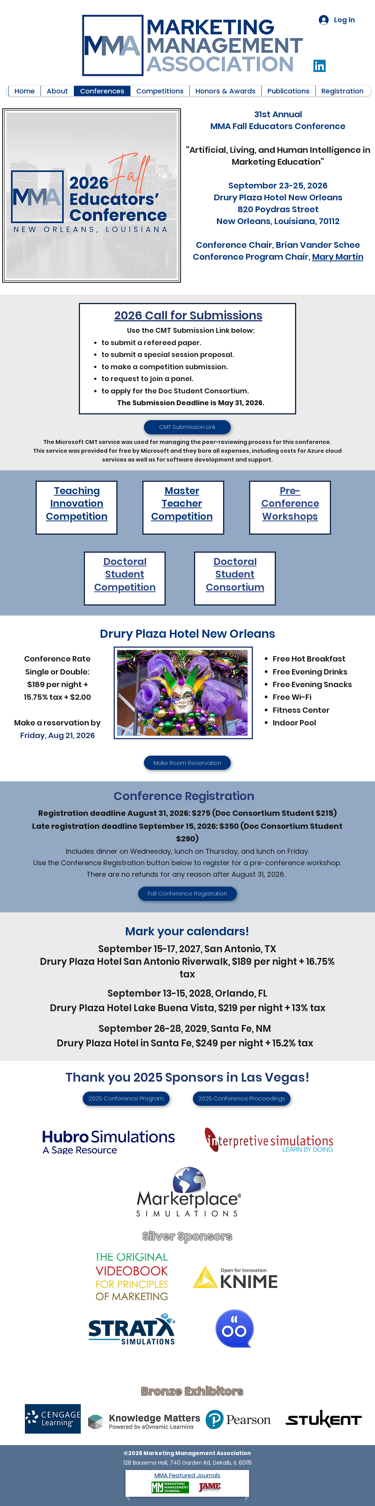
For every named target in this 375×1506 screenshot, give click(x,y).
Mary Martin (338, 257)
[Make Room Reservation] (187, 763)
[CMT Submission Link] (187, 427)
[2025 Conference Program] (126, 1099)
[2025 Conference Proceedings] (241, 1099)
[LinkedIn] (319, 66)
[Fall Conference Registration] (187, 894)
